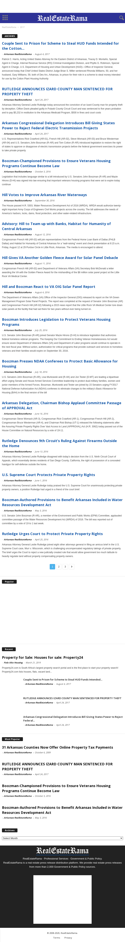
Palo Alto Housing (13, 662)
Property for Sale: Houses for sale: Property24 (42, 657)
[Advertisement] (62, 6)
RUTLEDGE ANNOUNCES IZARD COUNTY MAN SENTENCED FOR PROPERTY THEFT (72, 698)
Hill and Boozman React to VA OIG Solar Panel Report (48, 286)
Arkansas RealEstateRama (18, 54)
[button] (119, 18)
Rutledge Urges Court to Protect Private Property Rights (52, 533)
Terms (56, 937)
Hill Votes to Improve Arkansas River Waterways (44, 194)
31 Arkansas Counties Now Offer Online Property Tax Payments (57, 747)
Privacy (68, 937)
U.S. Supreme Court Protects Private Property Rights (48, 474)
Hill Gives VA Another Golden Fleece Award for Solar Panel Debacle (60, 257)
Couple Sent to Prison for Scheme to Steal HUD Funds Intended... (62, 679)
